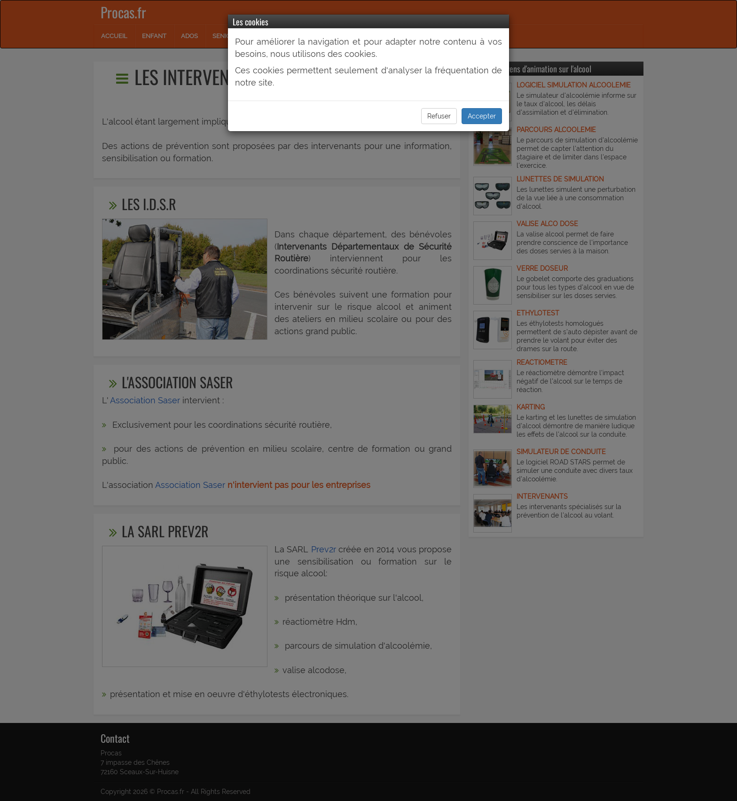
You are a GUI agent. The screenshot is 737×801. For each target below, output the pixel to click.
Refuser (439, 116)
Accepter (482, 116)
